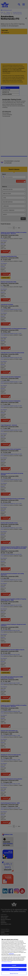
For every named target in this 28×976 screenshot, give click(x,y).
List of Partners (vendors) (6, 964)
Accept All (14, 968)
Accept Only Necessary (14, 972)
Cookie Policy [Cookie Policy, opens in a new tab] (11, 956)
